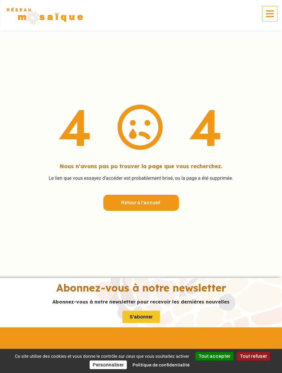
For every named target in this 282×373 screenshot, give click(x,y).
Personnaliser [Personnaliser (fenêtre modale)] (108, 364)
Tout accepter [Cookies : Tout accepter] (214, 356)
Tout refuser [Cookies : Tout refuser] (253, 356)
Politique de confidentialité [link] (161, 365)
